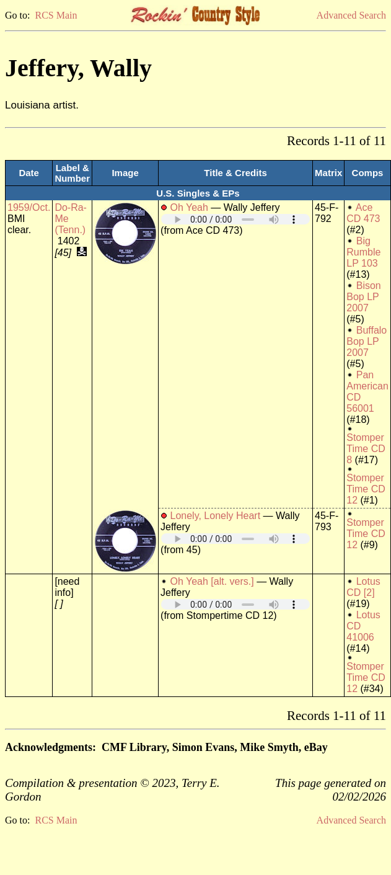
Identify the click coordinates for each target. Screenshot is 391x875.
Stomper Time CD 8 (365, 448)
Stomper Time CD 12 (365, 489)
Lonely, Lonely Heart (215, 515)
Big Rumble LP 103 (363, 252)
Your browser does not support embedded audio (235, 219)
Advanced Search (351, 15)
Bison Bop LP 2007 (363, 296)
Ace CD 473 (363, 213)
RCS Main (56, 15)
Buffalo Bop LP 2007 (366, 341)
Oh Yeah (189, 207)
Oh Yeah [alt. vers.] (212, 581)
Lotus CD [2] (363, 587)
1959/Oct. (28, 207)
